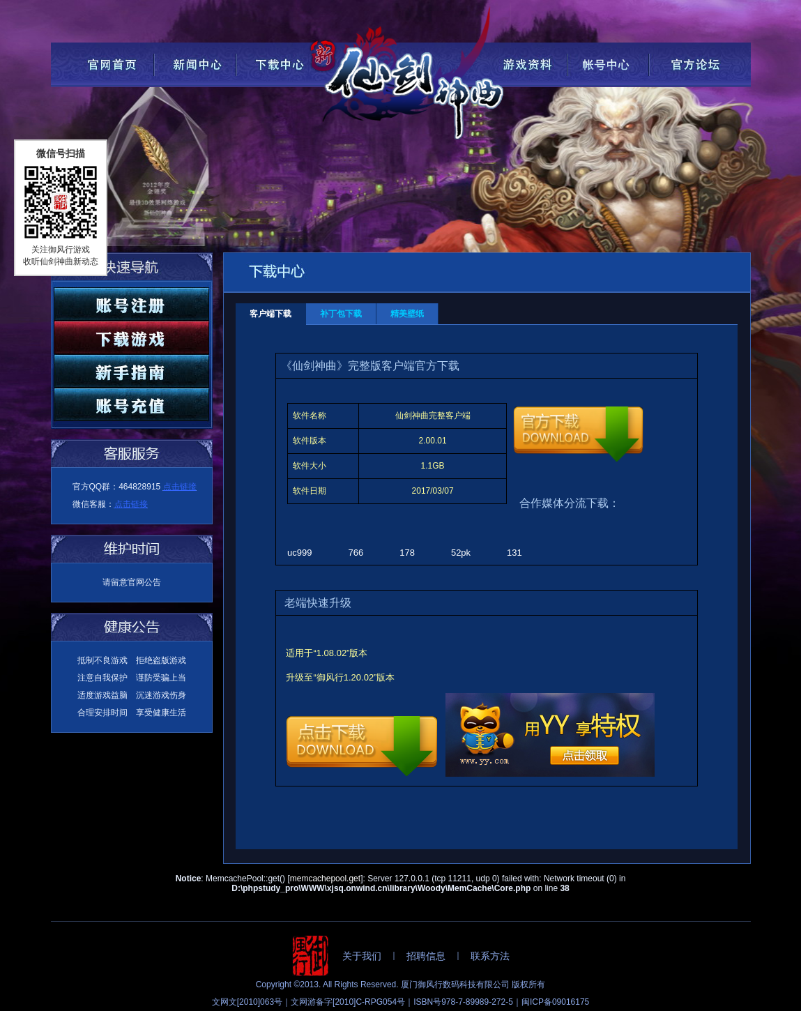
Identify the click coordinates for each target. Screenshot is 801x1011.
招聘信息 (425, 955)
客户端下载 (270, 314)
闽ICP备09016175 (555, 1002)
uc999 (299, 552)
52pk (461, 552)
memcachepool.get (325, 878)
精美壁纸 (407, 314)
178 (407, 552)
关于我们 (361, 955)
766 (356, 552)
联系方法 (490, 955)
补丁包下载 (341, 314)
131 (514, 552)
